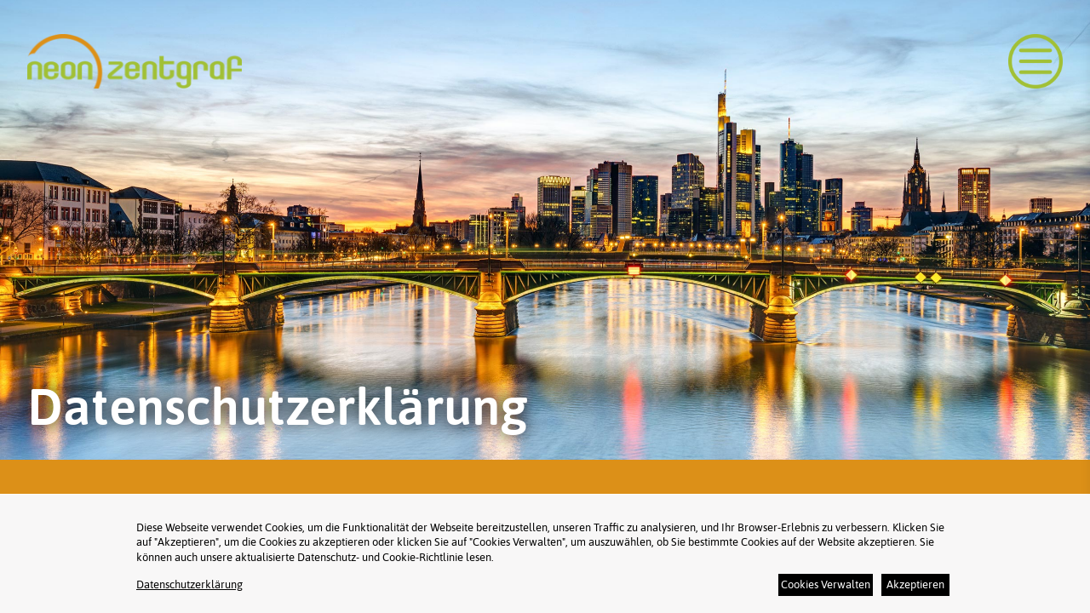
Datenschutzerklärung (189, 584)
